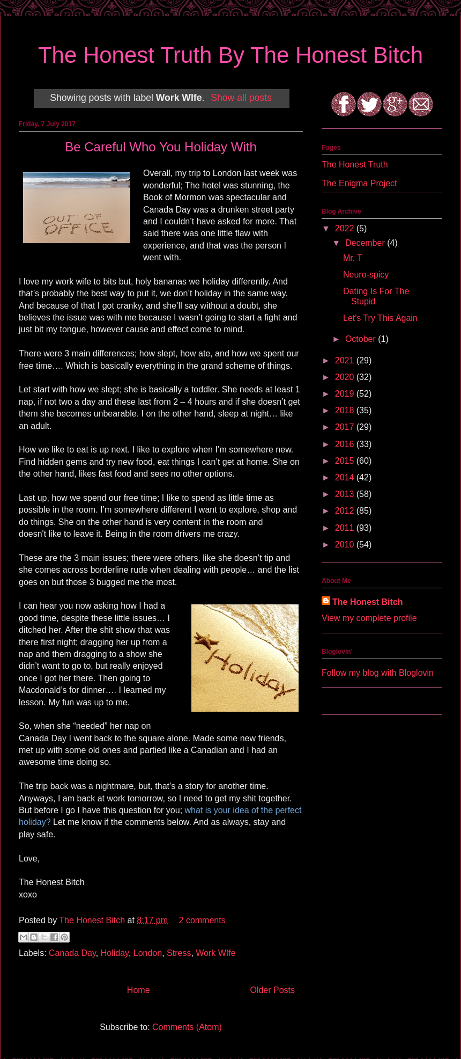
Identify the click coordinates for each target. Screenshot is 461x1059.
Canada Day (72, 953)
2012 (345, 510)
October (361, 339)
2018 (345, 410)
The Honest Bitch (93, 920)
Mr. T (352, 257)
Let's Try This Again (380, 318)
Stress (179, 953)
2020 (345, 377)
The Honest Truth (355, 164)
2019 (345, 393)
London (147, 953)
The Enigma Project (359, 183)
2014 (345, 477)
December (366, 242)
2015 (345, 460)
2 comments (202, 920)
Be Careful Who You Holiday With (161, 147)
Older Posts (272, 990)
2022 (345, 228)
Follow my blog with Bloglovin (378, 672)
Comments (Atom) (187, 1027)
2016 (345, 444)
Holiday (115, 953)
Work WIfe (215, 953)
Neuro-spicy (366, 274)
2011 (345, 527)
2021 (345, 360)
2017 (345, 427)
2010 (345, 544)
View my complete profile (369, 618)
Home (138, 990)
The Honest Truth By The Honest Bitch (230, 55)
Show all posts (241, 97)
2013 (345, 494)
